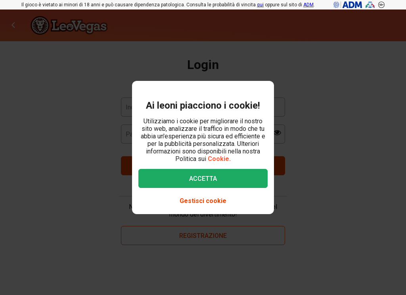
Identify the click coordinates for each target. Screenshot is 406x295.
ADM (308, 5)
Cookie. (219, 159)
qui (260, 5)
